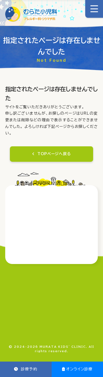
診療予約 (28, 369)
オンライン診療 (79, 369)
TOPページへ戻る (54, 154)
